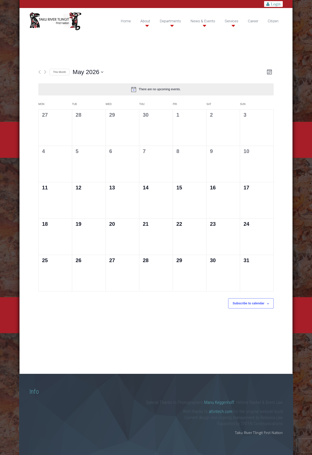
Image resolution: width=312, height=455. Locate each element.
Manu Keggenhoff (219, 402)
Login (276, 4)
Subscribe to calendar (248, 303)
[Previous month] (39, 72)
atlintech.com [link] (220, 411)
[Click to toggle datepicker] (88, 72)
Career (253, 21)
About (145, 21)
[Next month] (45, 72)
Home (126, 21)
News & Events (202, 21)
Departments (170, 21)
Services (231, 21)
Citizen (273, 21)
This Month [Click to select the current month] (59, 72)
